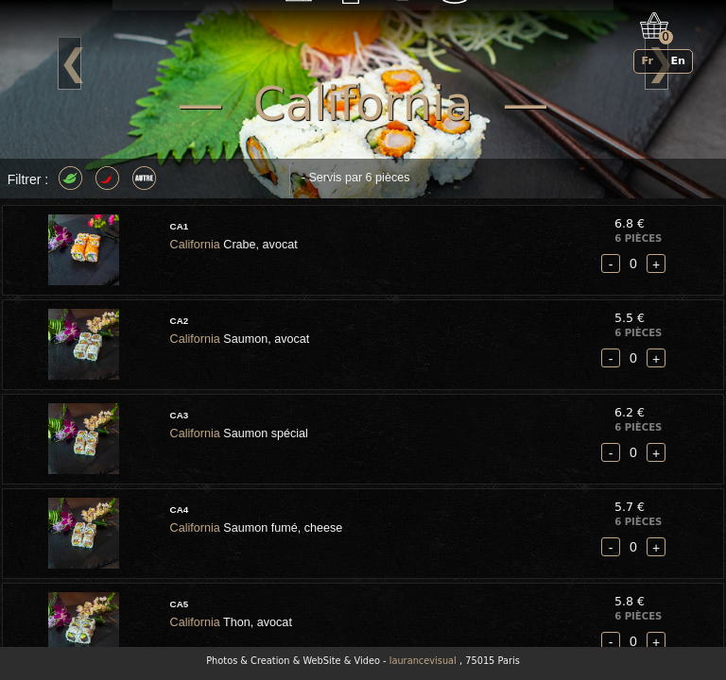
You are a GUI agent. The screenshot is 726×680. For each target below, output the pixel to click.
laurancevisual (423, 660)
